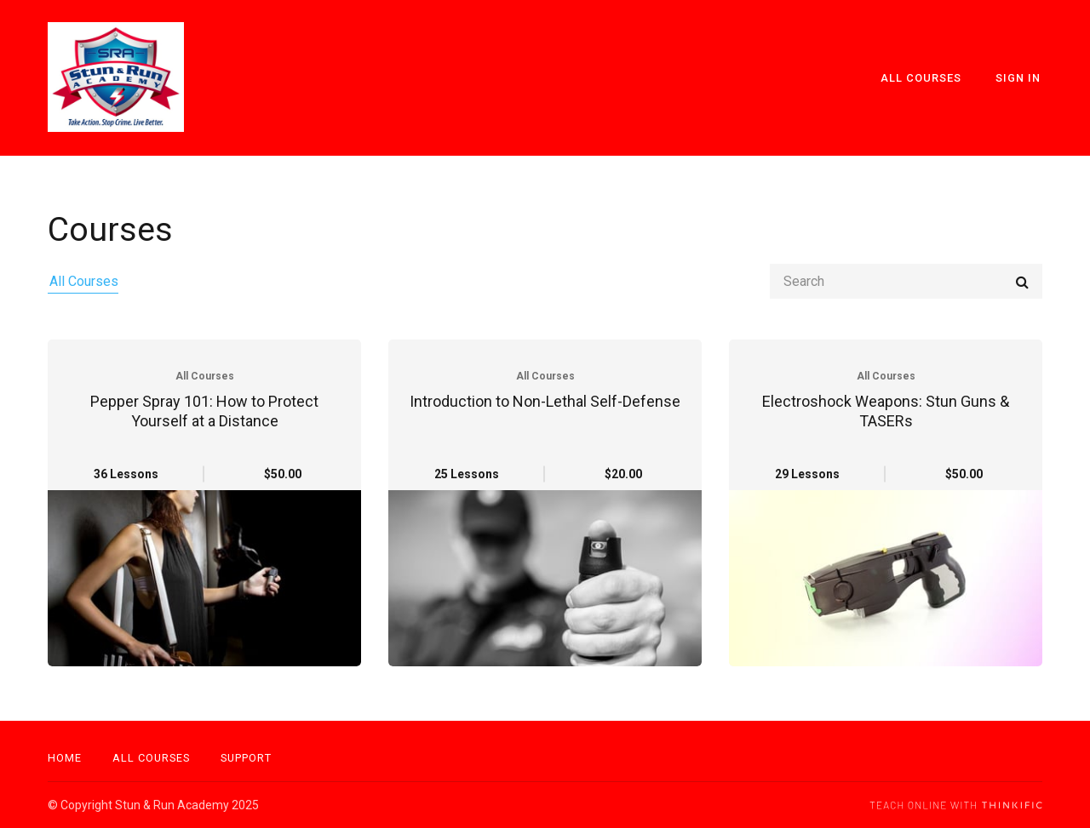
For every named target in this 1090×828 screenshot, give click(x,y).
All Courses (926, 77)
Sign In (1019, 77)
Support (246, 757)
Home (65, 757)
